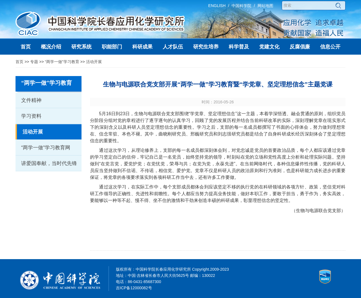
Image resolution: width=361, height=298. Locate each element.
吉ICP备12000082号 (134, 288)
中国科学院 (241, 5)
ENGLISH (216, 5)
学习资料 (31, 116)
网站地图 (265, 5)
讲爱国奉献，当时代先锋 (49, 163)
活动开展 (94, 61)
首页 (19, 61)
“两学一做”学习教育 (62, 61)
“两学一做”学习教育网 (45, 147)
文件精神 (31, 100)
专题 (34, 61)
